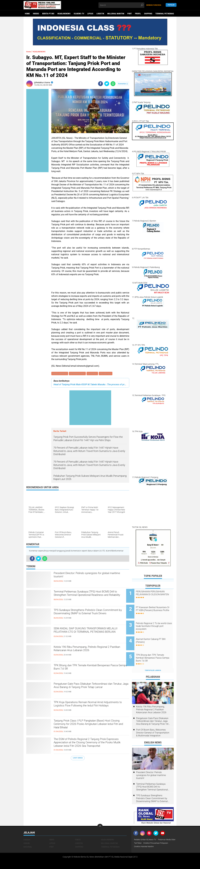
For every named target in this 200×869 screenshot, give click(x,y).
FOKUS (78, 830)
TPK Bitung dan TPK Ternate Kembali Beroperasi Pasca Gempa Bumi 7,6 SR (91, 668)
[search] (121, 5)
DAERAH (27, 830)
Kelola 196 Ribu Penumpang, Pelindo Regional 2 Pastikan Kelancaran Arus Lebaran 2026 (91, 650)
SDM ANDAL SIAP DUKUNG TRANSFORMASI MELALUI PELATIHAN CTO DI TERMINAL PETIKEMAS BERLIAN (89, 634)
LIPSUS (90, 13)
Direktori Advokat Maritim (145, 841)
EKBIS (51, 830)
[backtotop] (100, 817)
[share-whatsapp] (113, 83)
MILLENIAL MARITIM (115, 13)
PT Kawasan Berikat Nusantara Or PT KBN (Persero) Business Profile (154, 608)
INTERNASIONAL (78, 374)
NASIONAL (93, 374)
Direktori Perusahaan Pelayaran (147, 837)
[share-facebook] (100, 83)
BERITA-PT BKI (48, 13)
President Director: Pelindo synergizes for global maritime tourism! (91, 576)
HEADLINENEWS (64, 13)
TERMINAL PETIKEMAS (164, 13)
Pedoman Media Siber (143, 834)
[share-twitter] (106, 83)
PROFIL (138, 13)
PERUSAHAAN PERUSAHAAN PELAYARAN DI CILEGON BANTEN (156, 594)
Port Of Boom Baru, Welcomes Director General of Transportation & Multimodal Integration (152, 723)
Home (27, 13)
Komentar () (123, 84)
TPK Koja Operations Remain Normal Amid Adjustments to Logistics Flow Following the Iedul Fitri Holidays (88, 708)
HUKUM (27, 834)
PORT (129, 13)
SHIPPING (148, 13)
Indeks (36, 13)
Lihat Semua (78, 758)
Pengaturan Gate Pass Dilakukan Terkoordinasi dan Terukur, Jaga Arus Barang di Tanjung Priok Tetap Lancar (90, 689)
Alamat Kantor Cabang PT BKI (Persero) (156, 635)
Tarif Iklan (159, 834)
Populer (171, 5)
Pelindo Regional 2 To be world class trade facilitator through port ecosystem (155, 622)
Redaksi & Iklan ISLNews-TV (146, 830)
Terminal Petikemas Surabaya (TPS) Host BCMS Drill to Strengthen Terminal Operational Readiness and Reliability (91, 597)
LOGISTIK (100, 13)
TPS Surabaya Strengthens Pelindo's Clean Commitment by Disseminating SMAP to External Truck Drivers (86, 616)
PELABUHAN (107, 374)
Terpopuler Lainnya (153, 661)
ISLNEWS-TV (79, 13)
